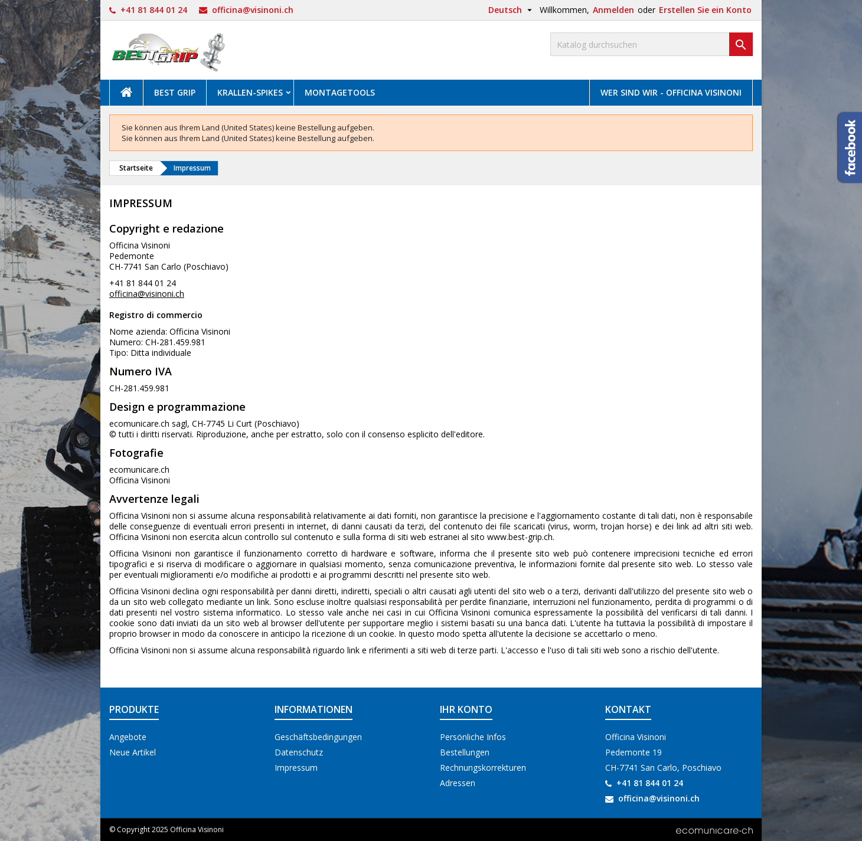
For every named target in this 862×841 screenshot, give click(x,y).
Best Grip (174, 92)
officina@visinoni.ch (252, 9)
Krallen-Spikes (250, 92)
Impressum (296, 767)
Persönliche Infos (473, 736)
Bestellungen (464, 752)
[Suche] (651, 44)
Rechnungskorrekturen (483, 767)
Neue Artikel (132, 752)
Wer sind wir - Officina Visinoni (671, 92)
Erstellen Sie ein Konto (705, 9)
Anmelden (613, 9)
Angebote (127, 736)
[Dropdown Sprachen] (511, 10)
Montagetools (340, 92)
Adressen (457, 782)
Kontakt (628, 709)
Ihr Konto (466, 709)
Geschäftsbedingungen (318, 736)
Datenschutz (299, 752)
